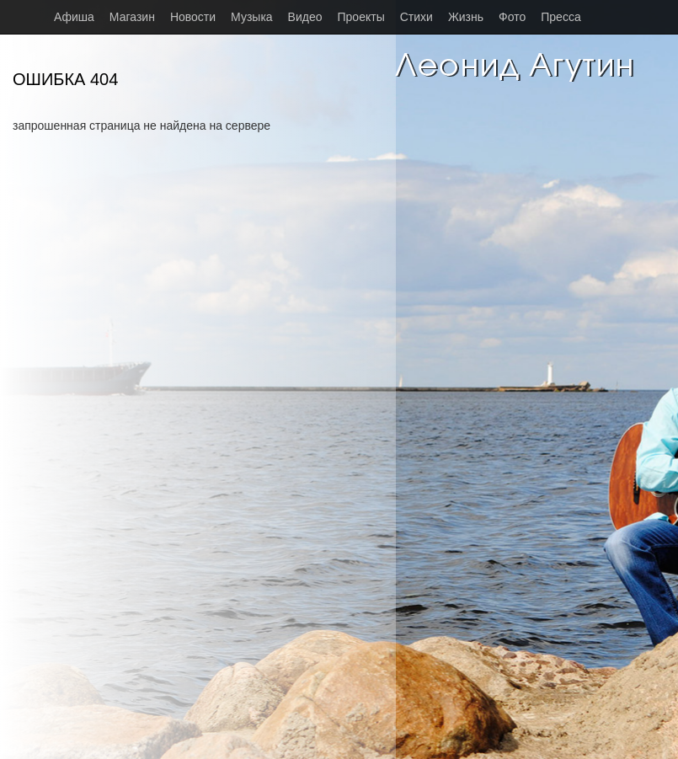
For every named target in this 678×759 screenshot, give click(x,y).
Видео (305, 17)
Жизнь (465, 17)
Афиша (74, 17)
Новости (193, 17)
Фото (512, 17)
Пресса (560, 17)
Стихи (416, 17)
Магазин (132, 17)
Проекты (361, 17)
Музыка (252, 17)
